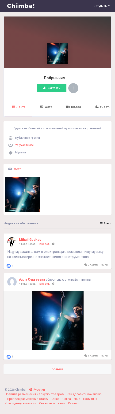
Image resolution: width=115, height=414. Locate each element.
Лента (19, 107)
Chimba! (21, 5)
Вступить (51, 88)
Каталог (74, 403)
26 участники (24, 145)
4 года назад (27, 244)
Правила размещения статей (28, 399)
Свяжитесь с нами (52, 403)
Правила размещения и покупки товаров (35, 394)
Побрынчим (54, 78)
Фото (45, 107)
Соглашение (71, 399)
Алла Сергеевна (32, 279)
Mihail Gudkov (30, 240)
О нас (56, 399)
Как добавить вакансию (84, 394)
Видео (73, 107)
